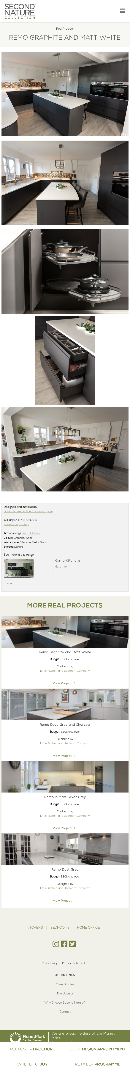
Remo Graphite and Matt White (65, 652)
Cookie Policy (49, 963)
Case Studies (65, 984)
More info (61, 566)
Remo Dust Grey (65, 869)
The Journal (65, 993)
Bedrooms (59, 928)
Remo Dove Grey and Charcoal (65, 725)
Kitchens (35, 928)
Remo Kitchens (31, 533)
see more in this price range (16, 525)
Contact (65, 1011)
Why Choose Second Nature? (65, 1002)
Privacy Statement (73, 963)
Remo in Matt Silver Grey (65, 797)
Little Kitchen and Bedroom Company (28, 511)
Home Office (88, 928)
